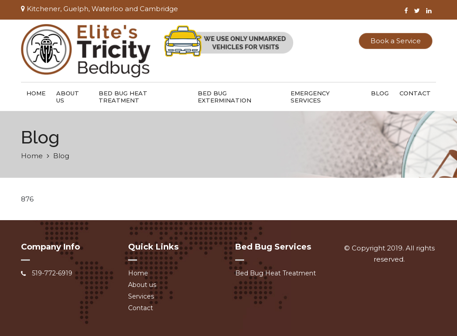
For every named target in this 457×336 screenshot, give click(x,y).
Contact (415, 93)
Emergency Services (310, 97)
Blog (380, 93)
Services (141, 296)
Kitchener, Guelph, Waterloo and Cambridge (99, 8)
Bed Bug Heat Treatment (123, 97)
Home (36, 93)
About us (67, 97)
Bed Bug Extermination (224, 97)
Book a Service (395, 41)
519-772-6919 (52, 273)
